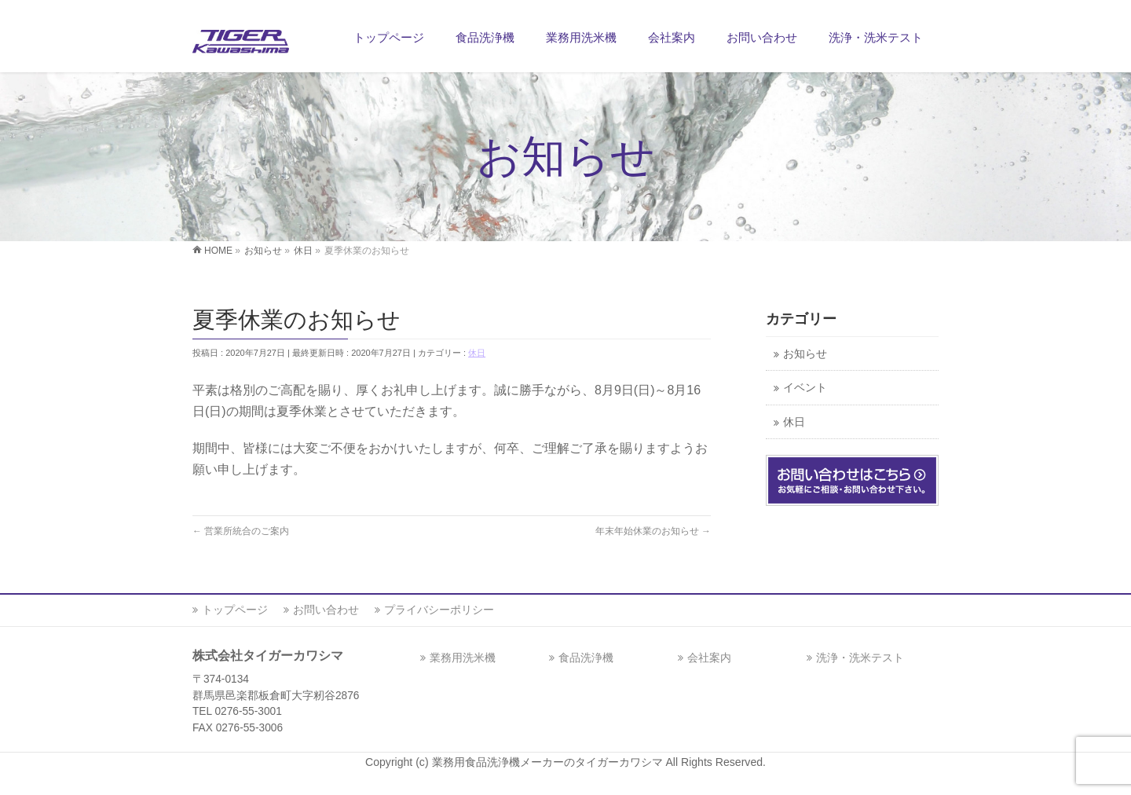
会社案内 (709, 657)
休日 (476, 352)
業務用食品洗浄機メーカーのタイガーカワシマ (549, 762)
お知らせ (805, 354)
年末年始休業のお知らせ (653, 531)
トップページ (235, 609)
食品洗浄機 (585, 657)
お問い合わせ (326, 609)
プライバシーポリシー (439, 609)
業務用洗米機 (463, 657)
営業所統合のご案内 (240, 531)
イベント (805, 388)
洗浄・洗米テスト (860, 657)
